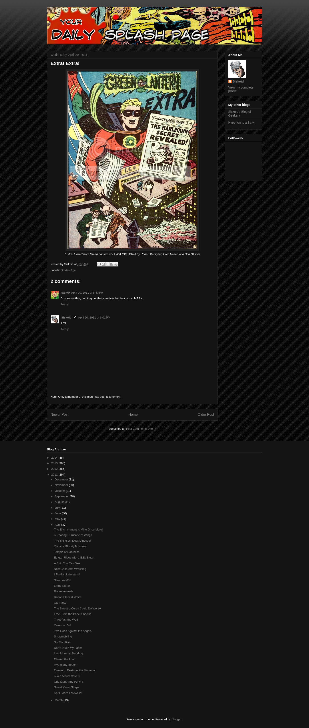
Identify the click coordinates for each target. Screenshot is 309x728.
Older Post (206, 414)
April (58, 524)
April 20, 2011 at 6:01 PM (94, 317)
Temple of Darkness (67, 552)
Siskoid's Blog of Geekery (239, 113)
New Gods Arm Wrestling (70, 569)
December (62, 479)
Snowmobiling (63, 636)
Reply (65, 304)
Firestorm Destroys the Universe (74, 670)
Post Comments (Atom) (141, 428)
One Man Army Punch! (68, 681)
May (58, 518)
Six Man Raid (62, 642)
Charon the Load (65, 659)
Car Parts (60, 602)
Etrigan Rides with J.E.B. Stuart (74, 557)
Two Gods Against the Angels (73, 631)
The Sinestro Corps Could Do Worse (77, 608)
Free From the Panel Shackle (73, 614)
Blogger (176, 719)
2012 (55, 468)
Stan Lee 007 (62, 580)
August (59, 502)
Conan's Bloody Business (70, 546)
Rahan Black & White (67, 597)
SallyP (65, 292)
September (62, 496)
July (58, 507)
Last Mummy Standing (68, 653)
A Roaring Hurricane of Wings (73, 535)
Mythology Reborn (66, 664)
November (62, 485)
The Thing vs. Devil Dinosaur (72, 540)
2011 (55, 474)
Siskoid (66, 317)
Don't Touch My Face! (68, 647)
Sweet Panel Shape (66, 687)
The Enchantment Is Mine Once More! (78, 529)
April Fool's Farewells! (68, 693)
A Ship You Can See (67, 563)
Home (133, 414)
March (59, 700)
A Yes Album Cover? (67, 676)
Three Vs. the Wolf (66, 619)
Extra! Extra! (62, 585)
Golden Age (68, 270)
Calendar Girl (62, 625)
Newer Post (60, 414)
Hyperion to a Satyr (241, 122)
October (60, 490)
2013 (55, 463)
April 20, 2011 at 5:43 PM (87, 292)
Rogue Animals (63, 591)
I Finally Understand (67, 574)
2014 (55, 457)
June (58, 513)
